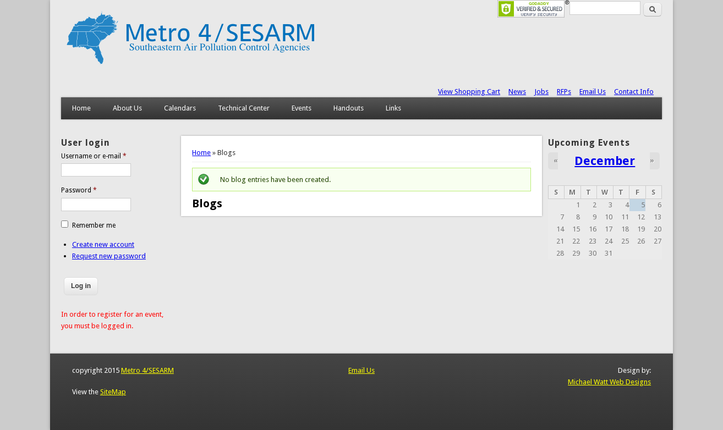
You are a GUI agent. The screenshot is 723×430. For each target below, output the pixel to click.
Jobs (541, 91)
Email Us (592, 91)
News (517, 91)
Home (81, 108)
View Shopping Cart (469, 91)
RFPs (564, 91)
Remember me (94, 225)
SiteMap (113, 392)
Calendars (180, 108)
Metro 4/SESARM (147, 370)
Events (301, 108)
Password (79, 190)
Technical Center (244, 108)
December (604, 160)
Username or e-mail (94, 156)
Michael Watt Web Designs (609, 382)
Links (393, 108)
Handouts (348, 108)
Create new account (103, 244)
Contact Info (634, 91)
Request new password (109, 256)
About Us (127, 108)
